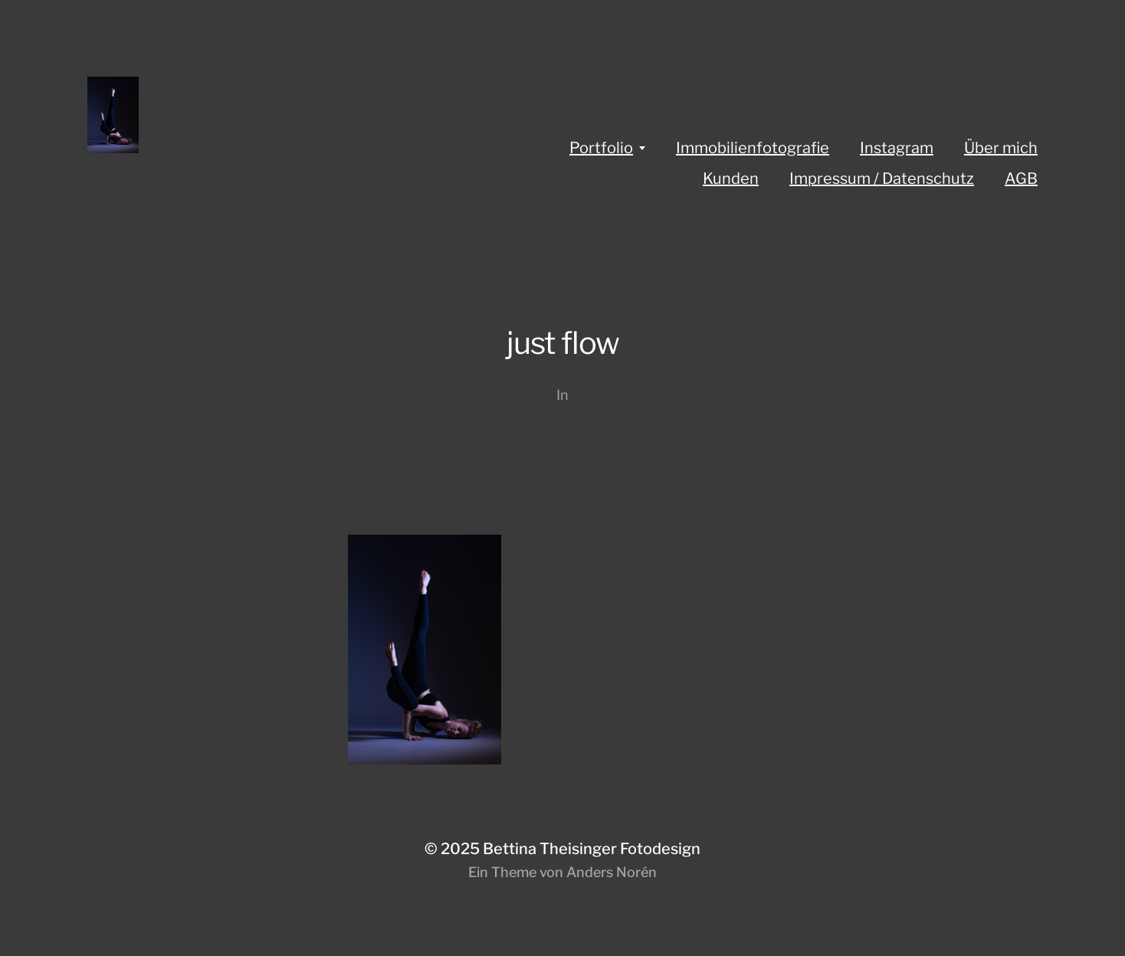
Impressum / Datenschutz (881, 178)
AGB (1021, 178)
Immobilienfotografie (752, 148)
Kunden (731, 178)
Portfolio (601, 148)
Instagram (896, 148)
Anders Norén (611, 872)
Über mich (1001, 148)
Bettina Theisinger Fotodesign (591, 849)
